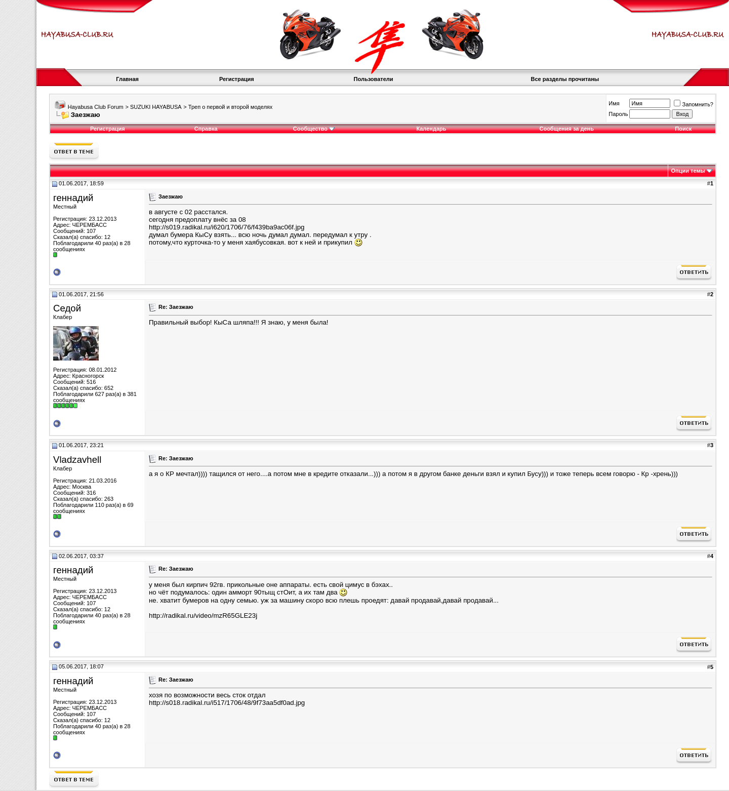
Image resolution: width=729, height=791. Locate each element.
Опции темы (688, 171)
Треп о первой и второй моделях (230, 107)
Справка (206, 129)
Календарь (431, 129)
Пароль (618, 114)
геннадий (73, 197)
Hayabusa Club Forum (96, 107)
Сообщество (314, 129)
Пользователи (373, 79)
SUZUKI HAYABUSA (156, 107)
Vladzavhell (77, 459)
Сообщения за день (566, 129)
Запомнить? (693, 104)
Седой (67, 308)
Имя (614, 103)
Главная (127, 79)
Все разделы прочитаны (565, 79)
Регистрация (236, 79)
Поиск (683, 129)
